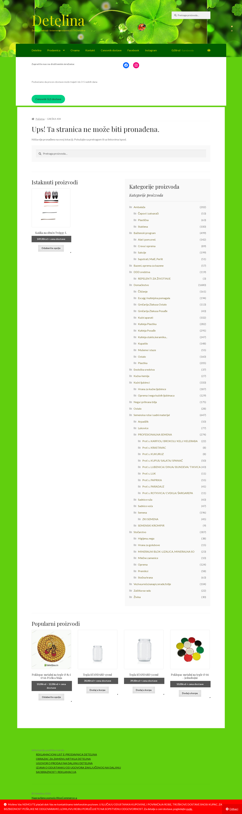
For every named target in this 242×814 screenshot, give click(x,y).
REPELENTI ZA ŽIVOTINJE (154, 278)
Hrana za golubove (149, 545)
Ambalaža (139, 207)
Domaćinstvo (141, 284)
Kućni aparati (145, 317)
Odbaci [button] (233, 808)
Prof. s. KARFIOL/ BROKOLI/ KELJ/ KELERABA (170, 441)
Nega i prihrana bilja (145, 402)
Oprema (143, 564)
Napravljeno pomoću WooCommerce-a (54, 797)
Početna (40, 118)
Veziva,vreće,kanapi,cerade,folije (152, 584)
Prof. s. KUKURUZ (153, 454)
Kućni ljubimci (142, 382)
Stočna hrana (145, 577)
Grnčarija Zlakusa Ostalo (152, 304)
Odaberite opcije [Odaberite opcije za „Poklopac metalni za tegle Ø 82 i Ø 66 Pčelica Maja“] (51, 697)
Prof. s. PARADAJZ (153, 486)
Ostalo (142, 356)
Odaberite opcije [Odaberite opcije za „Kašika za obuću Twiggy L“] (51, 248)
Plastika (142, 363)
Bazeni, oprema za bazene (149, 265)
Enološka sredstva (144, 369)
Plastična (143, 220)
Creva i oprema (146, 246)
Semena (142, 512)
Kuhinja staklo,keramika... (152, 337)
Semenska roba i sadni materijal (152, 415)
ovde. (189, 808)
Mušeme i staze (147, 350)
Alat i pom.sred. (147, 239)
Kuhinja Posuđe (147, 330)
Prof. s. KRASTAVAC (154, 447)
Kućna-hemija (141, 375)
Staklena (143, 226)
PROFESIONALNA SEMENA (155, 434)
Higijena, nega (146, 538)
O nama (75, 50)
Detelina (58, 19)
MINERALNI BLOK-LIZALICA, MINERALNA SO (166, 551)
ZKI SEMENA (150, 519)
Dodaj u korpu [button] (97, 690)
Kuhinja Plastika (147, 323)
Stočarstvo (140, 532)
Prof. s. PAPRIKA (152, 480)
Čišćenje (143, 291)
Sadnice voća (145, 506)
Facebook (133, 50)
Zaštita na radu (142, 590)
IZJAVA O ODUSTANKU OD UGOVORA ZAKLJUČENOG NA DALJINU (78, 767)
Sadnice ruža (145, 499)
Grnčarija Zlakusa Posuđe (152, 311)
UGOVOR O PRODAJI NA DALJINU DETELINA (64, 763)
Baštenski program (145, 232)
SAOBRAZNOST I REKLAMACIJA (56, 771)
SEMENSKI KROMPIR (151, 525)
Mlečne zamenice (148, 557)
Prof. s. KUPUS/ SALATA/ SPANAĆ (162, 460)
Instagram (151, 50)
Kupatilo (143, 343)
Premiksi (143, 571)
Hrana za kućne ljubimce (152, 389)
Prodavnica (53, 50)
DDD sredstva (142, 272)
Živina (137, 597)
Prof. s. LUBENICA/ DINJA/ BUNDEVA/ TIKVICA (171, 466)
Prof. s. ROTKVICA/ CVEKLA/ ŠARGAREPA (167, 493)
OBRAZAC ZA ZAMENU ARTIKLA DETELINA (63, 758)
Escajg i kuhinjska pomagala (154, 298)
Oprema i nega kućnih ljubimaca (156, 395)
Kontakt (90, 50)
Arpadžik (143, 421)
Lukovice (143, 428)
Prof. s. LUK (149, 473)
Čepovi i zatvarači (148, 213)
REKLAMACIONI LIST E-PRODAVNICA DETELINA (66, 754)
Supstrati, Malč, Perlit (150, 259)
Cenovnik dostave (111, 50)
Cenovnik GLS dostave (48, 99)
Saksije (142, 252)
